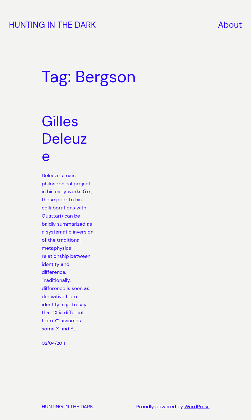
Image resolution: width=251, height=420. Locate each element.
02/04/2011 (53, 343)
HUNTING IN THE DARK (52, 24)
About (230, 24)
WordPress (197, 406)
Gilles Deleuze (64, 139)
